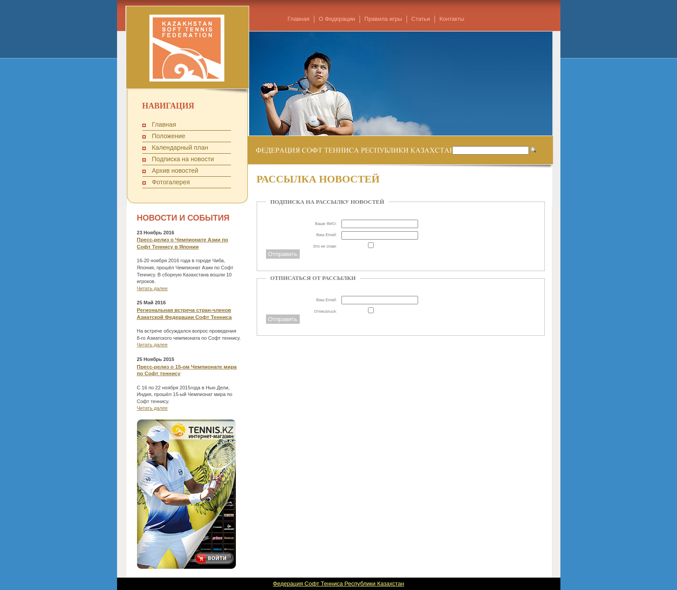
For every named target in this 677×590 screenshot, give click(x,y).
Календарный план (180, 147)
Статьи (420, 19)
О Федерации (337, 19)
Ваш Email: (326, 235)
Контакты (451, 19)
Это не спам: (325, 246)
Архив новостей (175, 170)
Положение (169, 136)
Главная (298, 19)
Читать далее (152, 288)
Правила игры (383, 19)
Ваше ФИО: (326, 223)
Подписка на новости (183, 159)
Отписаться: (325, 311)
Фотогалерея (171, 182)
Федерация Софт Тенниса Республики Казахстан (338, 583)
